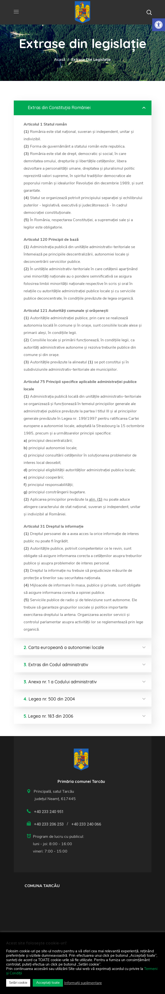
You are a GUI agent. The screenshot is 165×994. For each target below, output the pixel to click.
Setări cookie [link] (18, 983)
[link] (158, 24)
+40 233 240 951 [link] (49, 811)
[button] (149, 12)
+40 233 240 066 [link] (86, 824)
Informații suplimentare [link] (83, 983)
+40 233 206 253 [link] (49, 824)
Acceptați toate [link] (48, 982)
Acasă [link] (59, 59)
